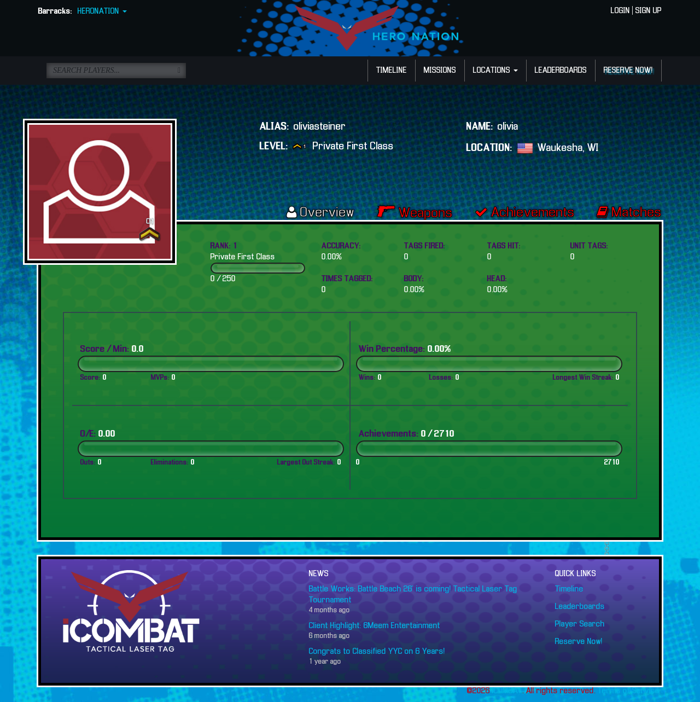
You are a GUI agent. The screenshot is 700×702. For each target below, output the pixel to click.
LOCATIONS (495, 70)
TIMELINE (391, 70)
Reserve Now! (579, 642)
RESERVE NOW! (628, 70)
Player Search (580, 624)
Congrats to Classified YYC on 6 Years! (377, 651)
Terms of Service (629, 691)
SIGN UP (648, 11)
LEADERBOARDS (561, 70)
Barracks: (55, 11)
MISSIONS (440, 70)
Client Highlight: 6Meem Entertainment (374, 626)
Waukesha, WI (568, 148)
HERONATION (102, 11)
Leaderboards (580, 607)
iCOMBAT (507, 691)
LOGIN (620, 11)
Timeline (569, 589)
